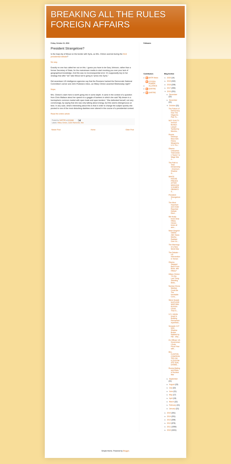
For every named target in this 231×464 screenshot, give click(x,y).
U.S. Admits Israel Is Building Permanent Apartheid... (174, 318)
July (171, 388)
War (82, 123)
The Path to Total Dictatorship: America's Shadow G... (174, 168)
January (172, 409)
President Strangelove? (174, 197)
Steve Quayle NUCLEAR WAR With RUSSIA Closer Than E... (174, 305)
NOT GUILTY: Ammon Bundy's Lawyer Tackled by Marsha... (174, 126)
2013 (169, 420)
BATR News (153, 78)
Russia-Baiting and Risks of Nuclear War (174, 371)
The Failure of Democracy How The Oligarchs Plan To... (174, 113)
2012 (169, 423)
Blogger (126, 451)
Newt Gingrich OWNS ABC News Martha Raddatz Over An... (174, 236)
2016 (169, 91)
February (172, 405)
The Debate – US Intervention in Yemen (174, 256)
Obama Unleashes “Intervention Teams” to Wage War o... (174, 154)
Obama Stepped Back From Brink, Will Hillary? (174, 266)
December (173, 95)
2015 (169, 413)
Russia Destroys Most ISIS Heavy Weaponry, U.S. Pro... (174, 140)
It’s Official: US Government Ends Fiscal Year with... (174, 344)
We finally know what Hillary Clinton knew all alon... (174, 222)
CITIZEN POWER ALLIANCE (153, 84)
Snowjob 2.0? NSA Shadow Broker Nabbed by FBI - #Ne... (174, 331)
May (171, 395)
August (172, 384)
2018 (169, 85)
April (171, 398)
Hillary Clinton (62, 123)
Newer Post (56, 130)
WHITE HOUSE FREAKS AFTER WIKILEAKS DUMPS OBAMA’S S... (174, 184)
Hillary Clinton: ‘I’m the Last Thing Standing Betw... (174, 278)
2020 (169, 78)
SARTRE (152, 89)
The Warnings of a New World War (174, 247)
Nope (53, 89)
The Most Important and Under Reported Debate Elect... (174, 208)
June (171, 391)
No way (54, 62)
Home (93, 130)
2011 (169, 427)
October (172, 106)
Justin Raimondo (74, 123)
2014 (169, 416)
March (171, 402)
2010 (169, 430)
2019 (169, 81)
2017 (169, 88)
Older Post (130, 130)
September (173, 379)
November (173, 100)
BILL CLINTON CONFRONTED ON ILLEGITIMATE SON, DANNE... (174, 358)
